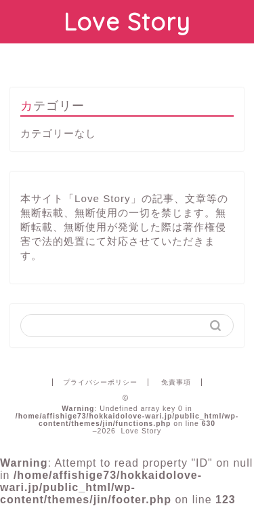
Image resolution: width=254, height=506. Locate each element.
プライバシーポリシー (100, 382)
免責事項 (176, 382)
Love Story (127, 22)
